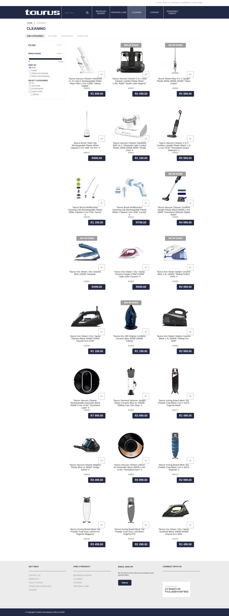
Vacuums (52, 36)
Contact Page (197, 3)
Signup (125, 583)
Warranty (174, 3)
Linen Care (82, 36)
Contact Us (34, 575)
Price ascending (40, 73)
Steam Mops (67, 36)
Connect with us (172, 566)
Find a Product (81, 566)
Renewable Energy (172, 12)
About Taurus (36, 583)
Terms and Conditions (40, 586)
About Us (166, 3)
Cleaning (136, 12)
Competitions (185, 3)
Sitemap (33, 590)
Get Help (34, 566)
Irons (36, 94)
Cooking (154, 12)
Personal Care (119, 12)
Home (159, 3)
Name (34, 71)
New (34, 68)
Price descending (41, 76)
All (33, 83)
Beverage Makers (101, 12)
